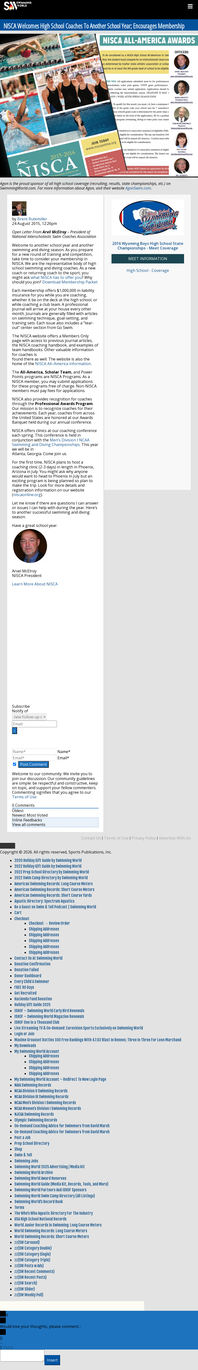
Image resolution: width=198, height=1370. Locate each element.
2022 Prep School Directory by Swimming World (51, 872)
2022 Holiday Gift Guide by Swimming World (47, 866)
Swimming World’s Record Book (38, 1201)
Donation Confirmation (32, 964)
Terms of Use (24, 797)
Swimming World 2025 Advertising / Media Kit (49, 1166)
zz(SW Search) (25, 1283)
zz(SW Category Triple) (32, 1260)
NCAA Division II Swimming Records (41, 1090)
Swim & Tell (23, 1155)
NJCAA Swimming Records (34, 1114)
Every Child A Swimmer (31, 981)
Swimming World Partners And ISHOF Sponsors (50, 1189)
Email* (63, 757)
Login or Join (24, 1033)
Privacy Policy (144, 838)
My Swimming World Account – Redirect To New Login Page (60, 1079)
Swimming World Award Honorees (40, 1178)
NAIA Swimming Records (32, 1085)
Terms (19, 1207)
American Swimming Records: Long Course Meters (53, 883)
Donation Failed (26, 969)
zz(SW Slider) (24, 1289)
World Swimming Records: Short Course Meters (51, 1236)
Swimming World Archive (33, 1172)
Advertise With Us (175, 838)
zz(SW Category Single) (32, 1254)
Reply (8, 1347)
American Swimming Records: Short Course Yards (53, 895)
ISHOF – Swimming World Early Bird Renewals (49, 1010)
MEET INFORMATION (147, 258)
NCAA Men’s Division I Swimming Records (45, 1102)
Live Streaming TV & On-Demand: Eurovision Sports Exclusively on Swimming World (78, 1028)
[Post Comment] (33, 764)
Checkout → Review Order (49, 923)
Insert (52, 1360)
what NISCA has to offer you (56, 277)
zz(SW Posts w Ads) (29, 1265)
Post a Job (22, 1137)
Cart (18, 912)
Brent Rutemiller (32, 219)
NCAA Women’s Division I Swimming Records (47, 1108)
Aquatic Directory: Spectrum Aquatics (44, 901)
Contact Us (91, 838)
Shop (18, 1149)
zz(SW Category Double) (33, 1248)
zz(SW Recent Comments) (34, 1271)
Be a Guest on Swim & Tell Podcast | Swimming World (55, 907)
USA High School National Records (40, 1219)
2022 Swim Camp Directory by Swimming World (51, 877)
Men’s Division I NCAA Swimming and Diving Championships (50, 442)
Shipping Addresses (44, 929)
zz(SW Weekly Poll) (28, 1294)
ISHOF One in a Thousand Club (36, 1022)
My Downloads (25, 1045)
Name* (63, 751)
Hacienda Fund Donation (33, 998)
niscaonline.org (27, 494)
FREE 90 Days (24, 987)
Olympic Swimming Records (35, 1120)
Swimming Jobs (26, 1161)
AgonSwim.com (138, 188)
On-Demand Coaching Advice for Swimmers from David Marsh (62, 1125)
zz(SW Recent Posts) (30, 1277)
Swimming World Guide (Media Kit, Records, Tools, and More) (61, 1184)
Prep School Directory (31, 1143)
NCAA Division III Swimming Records (41, 1096)
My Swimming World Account (36, 1051)
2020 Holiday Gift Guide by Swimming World (48, 860)
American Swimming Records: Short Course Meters (54, 889)
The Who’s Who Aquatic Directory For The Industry (53, 1213)
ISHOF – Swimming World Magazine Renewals (49, 1016)
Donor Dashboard (27, 975)
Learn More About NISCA (35, 584)
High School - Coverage (148, 270)
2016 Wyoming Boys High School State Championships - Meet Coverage (147, 246)
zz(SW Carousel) (27, 1242)
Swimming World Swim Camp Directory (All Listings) (54, 1195)
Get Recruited (25, 993)
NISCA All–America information (63, 363)
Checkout (21, 918)
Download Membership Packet (70, 282)
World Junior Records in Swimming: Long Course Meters (58, 1225)
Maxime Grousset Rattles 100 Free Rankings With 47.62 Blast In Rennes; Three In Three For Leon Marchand (97, 1039)
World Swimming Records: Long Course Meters (50, 1230)
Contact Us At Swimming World (38, 958)
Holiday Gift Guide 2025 (32, 1004)
